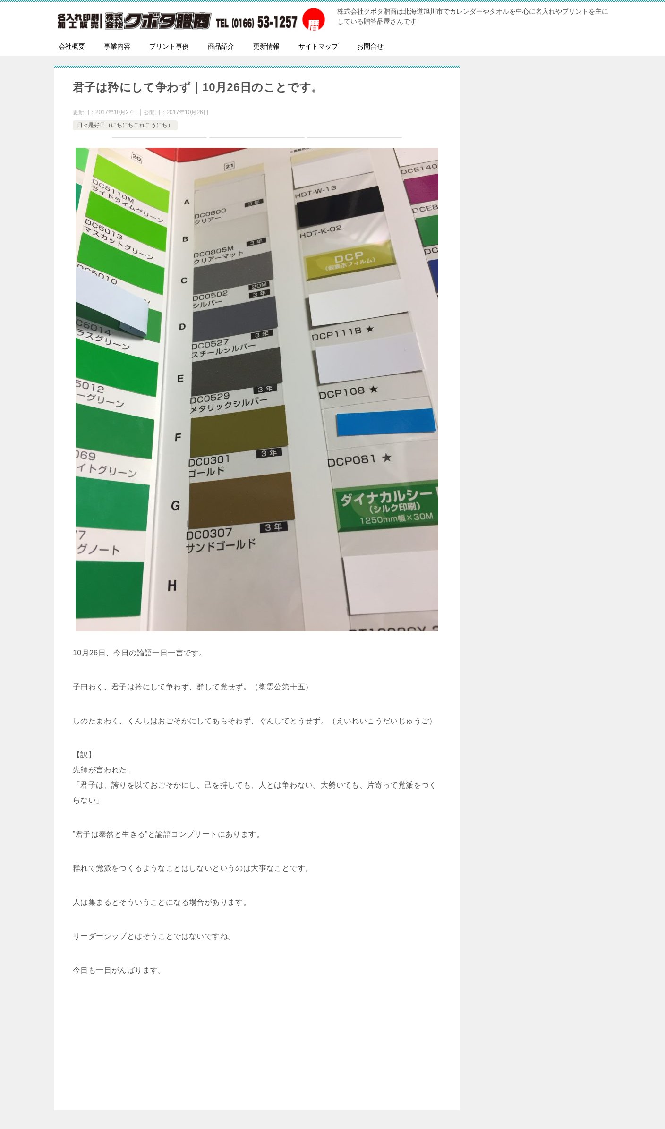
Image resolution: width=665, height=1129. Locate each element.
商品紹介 (221, 46)
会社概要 (72, 46)
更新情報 (266, 46)
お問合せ (370, 46)
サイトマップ (318, 46)
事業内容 (117, 46)
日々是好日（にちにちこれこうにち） (125, 125)
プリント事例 (169, 46)
